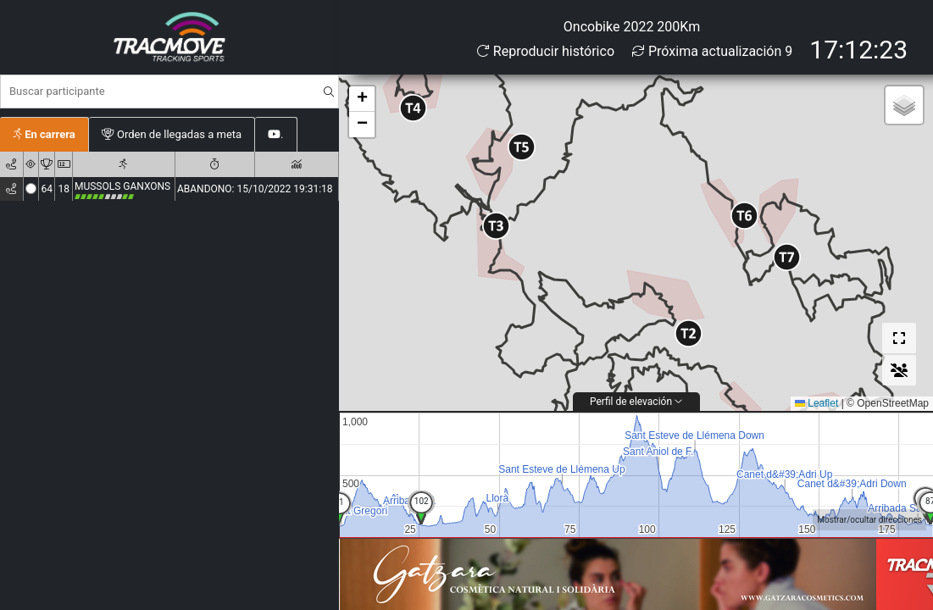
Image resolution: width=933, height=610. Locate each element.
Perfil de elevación (636, 402)
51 (338, 502)
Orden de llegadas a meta (172, 134)
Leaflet (816, 403)
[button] (688, 333)
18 (63, 189)
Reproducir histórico (545, 51)
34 (420, 501)
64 (47, 189)
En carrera (44, 134)
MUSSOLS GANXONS (122, 189)
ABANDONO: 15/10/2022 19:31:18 (255, 189)
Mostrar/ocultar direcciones (869, 519)
